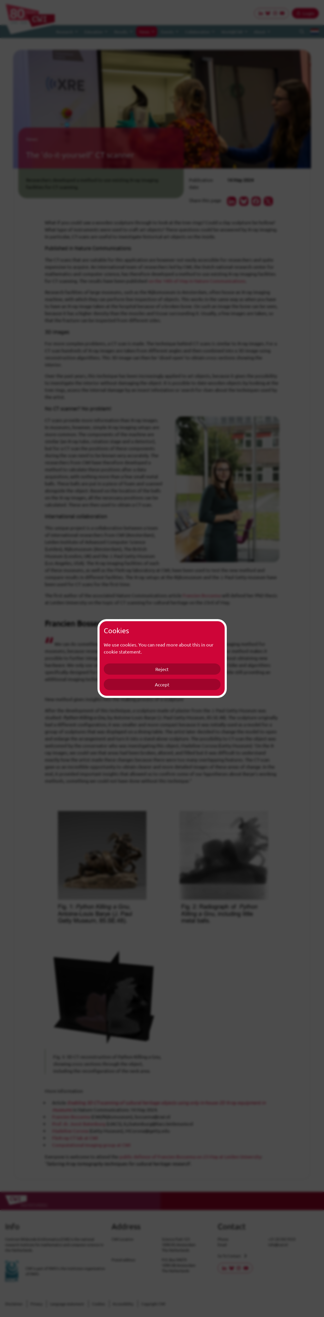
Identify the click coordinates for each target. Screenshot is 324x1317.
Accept (162, 684)
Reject (162, 669)
